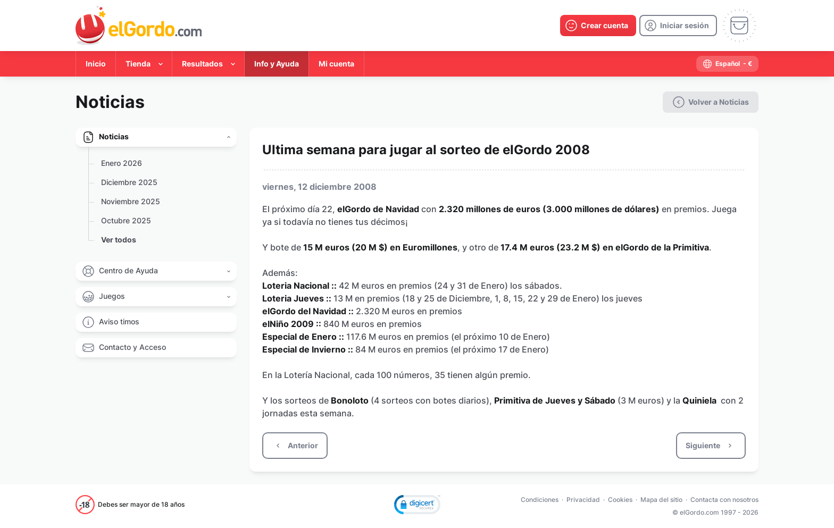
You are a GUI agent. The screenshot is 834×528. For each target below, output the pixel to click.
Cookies (620, 500)
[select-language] (727, 64)
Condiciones (539, 500)
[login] (678, 25)
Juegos (112, 295)
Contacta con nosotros (724, 500)
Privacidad (583, 500)
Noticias (114, 136)
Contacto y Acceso (132, 346)
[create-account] (598, 25)
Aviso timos (119, 321)
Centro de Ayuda (128, 270)
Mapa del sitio (661, 500)
